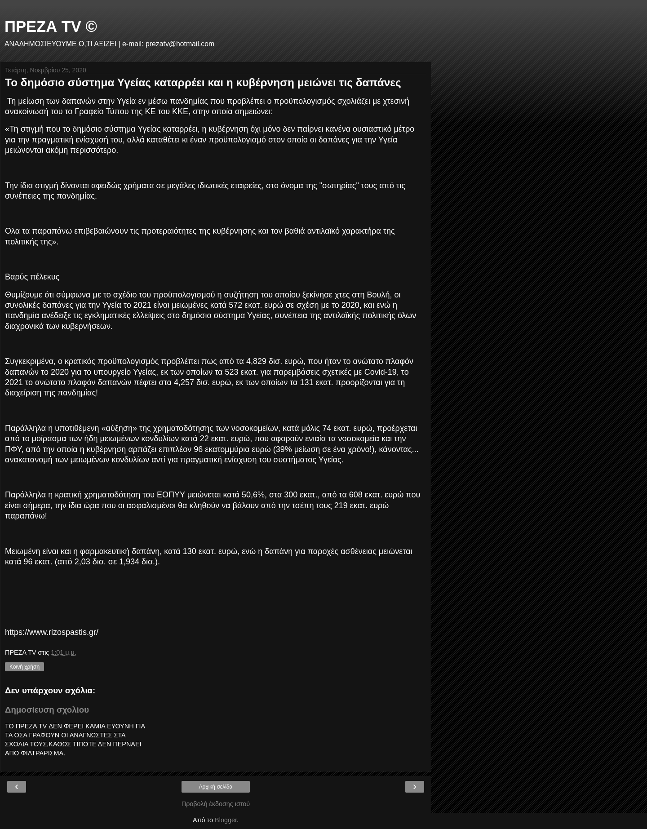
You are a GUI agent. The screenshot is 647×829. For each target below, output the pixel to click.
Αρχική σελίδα (216, 787)
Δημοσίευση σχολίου (47, 709)
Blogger (226, 820)
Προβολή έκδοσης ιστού (216, 803)
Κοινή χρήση (24, 667)
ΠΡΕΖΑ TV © (50, 26)
